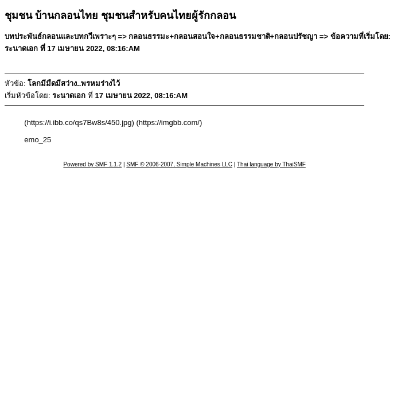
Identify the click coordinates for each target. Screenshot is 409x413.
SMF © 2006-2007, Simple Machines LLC (179, 164)
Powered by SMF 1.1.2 (92, 164)
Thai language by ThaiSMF (271, 164)
